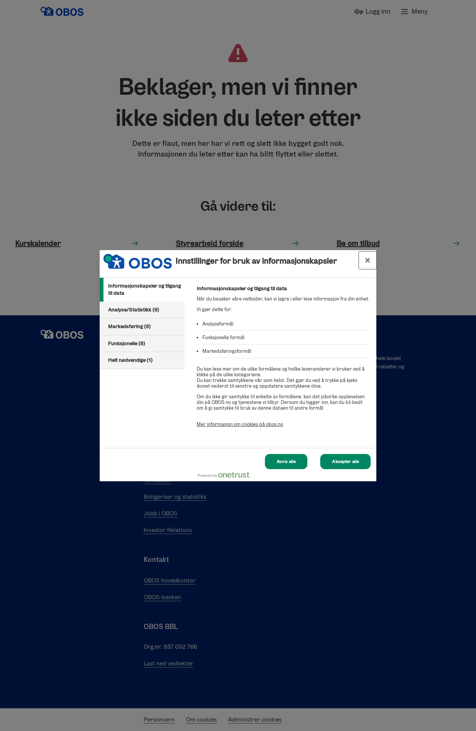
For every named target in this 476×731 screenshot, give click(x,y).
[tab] (142, 290)
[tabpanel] (283, 360)
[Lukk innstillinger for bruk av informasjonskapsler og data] (367, 260)
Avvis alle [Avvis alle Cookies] (286, 454)
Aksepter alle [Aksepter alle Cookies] (345, 454)
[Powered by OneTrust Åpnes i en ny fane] (344, 476)
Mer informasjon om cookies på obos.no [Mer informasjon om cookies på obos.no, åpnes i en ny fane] (240, 424)
